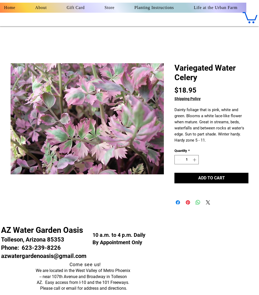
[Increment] (195, 159)
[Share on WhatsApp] (198, 202)
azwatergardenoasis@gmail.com (43, 256)
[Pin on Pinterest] (188, 202)
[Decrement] (178, 159)
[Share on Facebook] (178, 202)
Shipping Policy (187, 99)
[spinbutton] (187, 159)
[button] (250, 17)
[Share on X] (208, 202)
